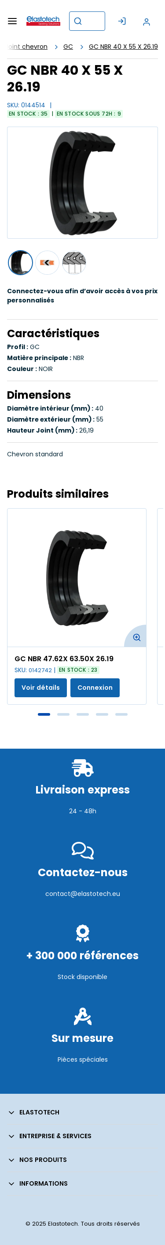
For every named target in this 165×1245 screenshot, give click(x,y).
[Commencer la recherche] (78, 21)
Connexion (95, 687)
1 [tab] (44, 714)
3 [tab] (82, 714)
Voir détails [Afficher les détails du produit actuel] (41, 687)
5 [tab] (121, 714)
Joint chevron (26, 46)
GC (68, 46)
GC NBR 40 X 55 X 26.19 (123, 46)
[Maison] (43, 21)
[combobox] (87, 21)
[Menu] (12, 21)
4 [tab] (102, 714)
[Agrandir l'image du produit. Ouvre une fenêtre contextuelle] (135, 636)
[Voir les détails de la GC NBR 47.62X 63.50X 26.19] (76, 578)
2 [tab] (63, 714)
